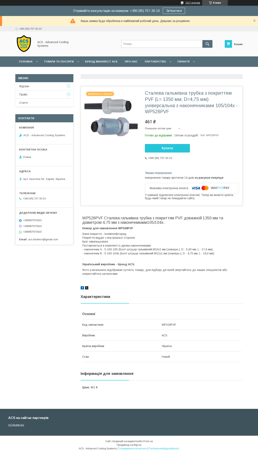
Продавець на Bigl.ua (129, 445)
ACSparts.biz (16, 424)
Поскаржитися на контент (132, 448)
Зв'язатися (174, 10)
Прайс (23, 94)
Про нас (131, 61)
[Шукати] (207, 44)
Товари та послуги (59, 61)
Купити (167, 148)
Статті (23, 102)
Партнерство (155, 61)
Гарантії (183, 61)
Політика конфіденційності (164, 448)
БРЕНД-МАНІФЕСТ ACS (101, 61)
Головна (25, 61)
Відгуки (24, 86)
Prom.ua (148, 441)
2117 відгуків (192, 2)
